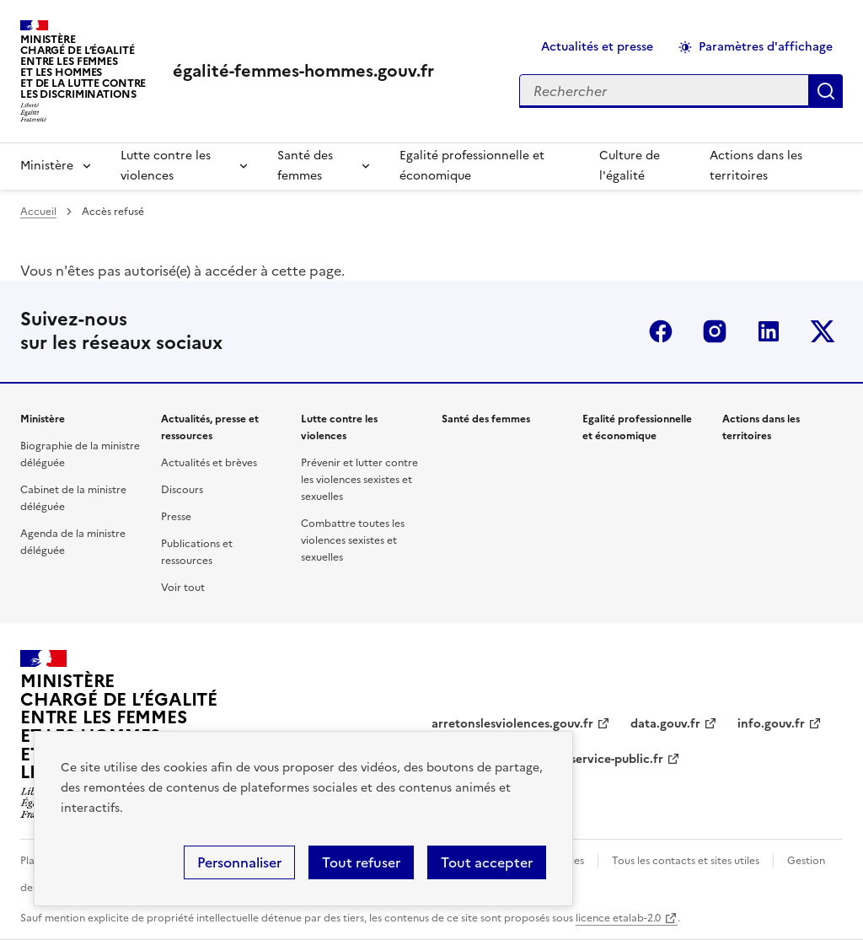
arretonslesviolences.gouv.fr (512, 724)
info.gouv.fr (771, 724)
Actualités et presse (597, 47)
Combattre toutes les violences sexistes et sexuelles (353, 540)
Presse (176, 516)
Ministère (46, 166)
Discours (182, 489)
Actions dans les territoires (756, 166)
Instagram (714, 331)
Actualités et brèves (209, 462)
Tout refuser (361, 862)
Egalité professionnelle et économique (471, 166)
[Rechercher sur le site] (664, 91)
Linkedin (768, 331)
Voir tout (183, 587)
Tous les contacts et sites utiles (685, 860)
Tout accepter (487, 862)
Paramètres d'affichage (766, 47)
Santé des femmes (305, 166)
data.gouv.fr (665, 724)
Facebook (661, 331)
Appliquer (826, 91)
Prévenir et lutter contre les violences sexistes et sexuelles (359, 479)
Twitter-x (822, 331)
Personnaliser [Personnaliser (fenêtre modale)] (239, 862)
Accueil (38, 211)
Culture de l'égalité (629, 166)
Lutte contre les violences (166, 166)
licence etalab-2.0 (618, 918)
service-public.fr (617, 759)
